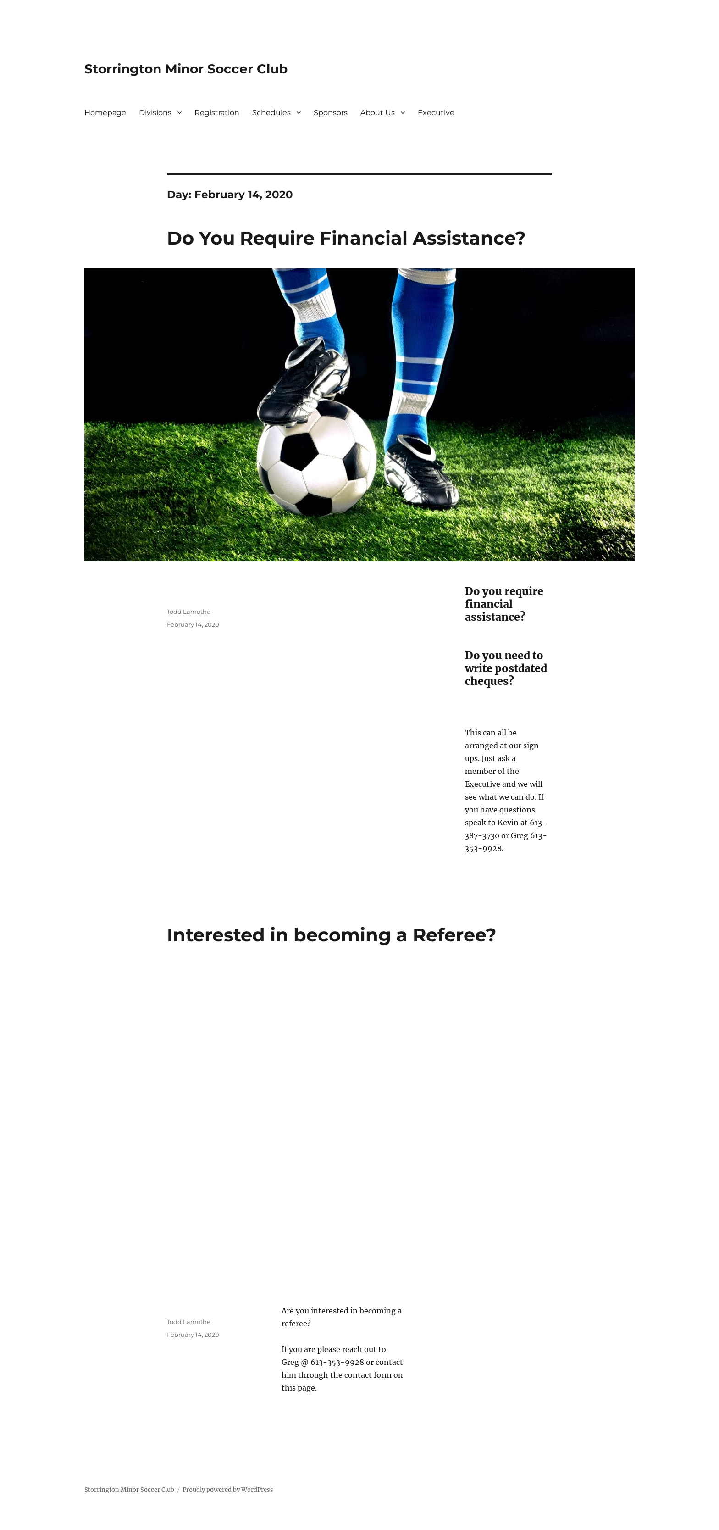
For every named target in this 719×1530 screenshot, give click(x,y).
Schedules (271, 112)
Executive (436, 112)
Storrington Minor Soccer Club (186, 69)
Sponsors (331, 112)
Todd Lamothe (188, 611)
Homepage (105, 112)
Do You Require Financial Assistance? (346, 238)
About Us (377, 112)
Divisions (155, 112)
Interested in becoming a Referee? (332, 935)
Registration (216, 112)
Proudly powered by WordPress (228, 1490)
